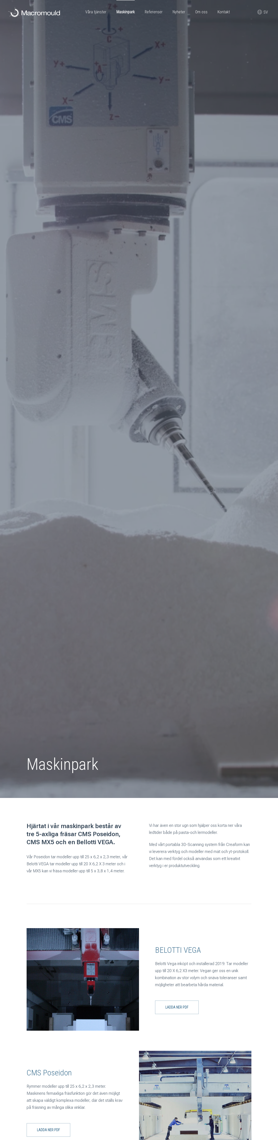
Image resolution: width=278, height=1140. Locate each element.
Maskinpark (125, 12)
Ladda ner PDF (176, 1007)
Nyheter (179, 12)
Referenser (154, 12)
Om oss (201, 12)
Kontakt (224, 12)
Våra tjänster (95, 12)
